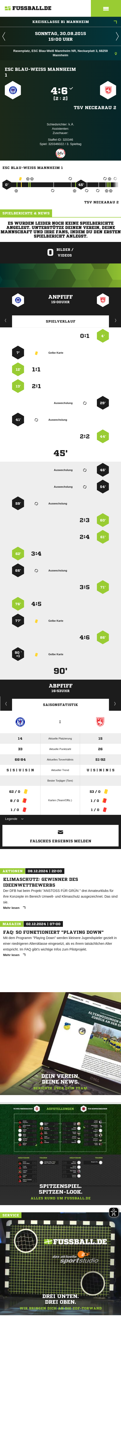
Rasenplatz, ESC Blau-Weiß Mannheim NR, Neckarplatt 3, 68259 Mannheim (65, 53)
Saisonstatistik (60, 704)
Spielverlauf (60, 321)
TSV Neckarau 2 (95, 107)
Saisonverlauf (115, 703)
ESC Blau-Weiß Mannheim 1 (40, 72)
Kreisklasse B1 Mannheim (74, 22)
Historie (6, 703)
